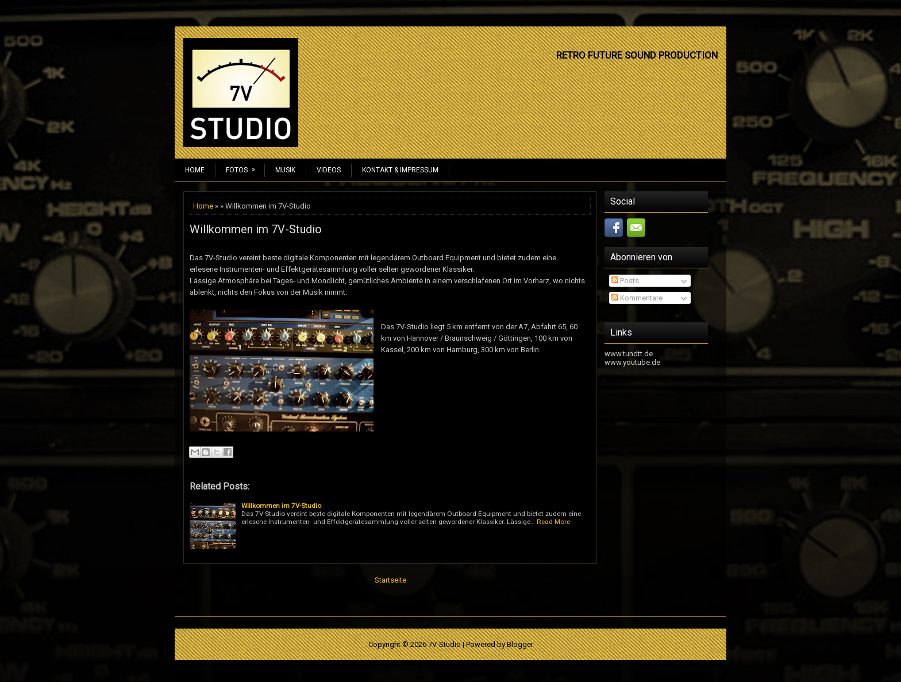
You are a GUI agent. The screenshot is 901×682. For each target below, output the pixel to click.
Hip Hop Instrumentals (586, 669)
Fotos (244, 166)
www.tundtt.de (628, 353)
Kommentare (637, 298)
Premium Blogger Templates (502, 669)
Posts (625, 280)
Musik (285, 170)
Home (195, 170)
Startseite (390, 580)
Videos (329, 170)
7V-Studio (444, 644)
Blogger (520, 644)
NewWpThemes (337, 669)
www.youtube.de (632, 362)
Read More (553, 522)
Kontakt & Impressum (400, 170)
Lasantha (439, 669)
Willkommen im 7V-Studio (256, 229)
